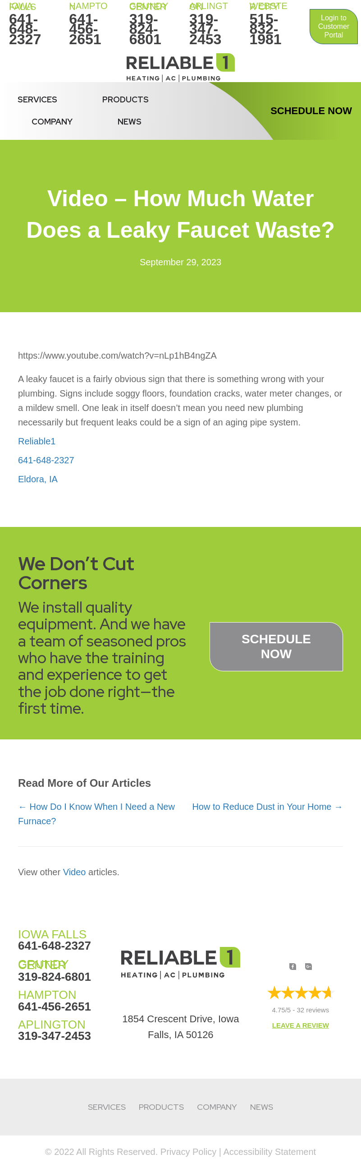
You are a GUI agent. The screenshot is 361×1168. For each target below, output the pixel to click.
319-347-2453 (205, 29)
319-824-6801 (145, 29)
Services (37, 99)
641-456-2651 (85, 29)
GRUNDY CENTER (43, 964)
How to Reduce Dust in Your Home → (267, 807)
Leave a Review (300, 1025)
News (130, 121)
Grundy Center (148, 6)
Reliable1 (36, 441)
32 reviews (313, 1010)
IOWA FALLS (22, 6)
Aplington (208, 6)
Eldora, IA (38, 479)
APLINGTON (52, 1024)
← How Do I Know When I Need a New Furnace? (96, 814)
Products (125, 99)
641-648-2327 (25, 29)
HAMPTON (88, 6)
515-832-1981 (265, 29)
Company (52, 121)
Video (74, 872)
